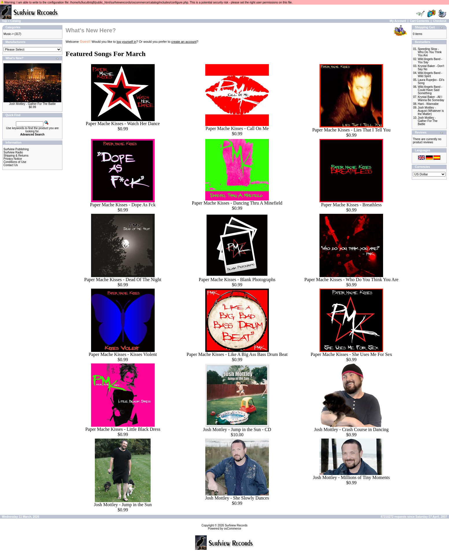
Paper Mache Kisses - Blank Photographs (237, 279)
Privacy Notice (12, 158)
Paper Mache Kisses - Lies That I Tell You (351, 129)
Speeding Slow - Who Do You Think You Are (430, 52)
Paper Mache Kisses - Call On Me (237, 128)
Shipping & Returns (15, 155)
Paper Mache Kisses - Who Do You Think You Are (351, 279)
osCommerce (232, 528)
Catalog (15, 21)
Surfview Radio (13, 152)
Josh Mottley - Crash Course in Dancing (351, 429)
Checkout (439, 21)
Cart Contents (419, 21)
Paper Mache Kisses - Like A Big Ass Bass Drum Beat (236, 354)
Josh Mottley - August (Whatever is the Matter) (431, 111)
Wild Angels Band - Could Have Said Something (430, 90)
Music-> (8, 34)
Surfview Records (236, 525)
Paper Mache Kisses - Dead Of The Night (122, 279)
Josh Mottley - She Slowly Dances (237, 497)
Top (4, 21)
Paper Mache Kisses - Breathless (351, 204)
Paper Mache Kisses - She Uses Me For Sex (351, 354)
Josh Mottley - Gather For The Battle (32, 103)
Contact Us (10, 165)
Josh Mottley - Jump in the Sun (123, 504)
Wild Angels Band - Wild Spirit (430, 74)
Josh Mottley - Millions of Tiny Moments (351, 477)
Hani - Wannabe (428, 103)
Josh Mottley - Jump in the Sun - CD (237, 429)
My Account (398, 21)
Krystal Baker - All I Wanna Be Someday (431, 98)
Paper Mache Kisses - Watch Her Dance (123, 123)
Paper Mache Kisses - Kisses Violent (123, 354)
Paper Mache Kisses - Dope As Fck (123, 204)
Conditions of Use (14, 162)
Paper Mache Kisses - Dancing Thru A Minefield (237, 203)
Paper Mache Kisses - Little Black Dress (122, 429)
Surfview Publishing (16, 149)
